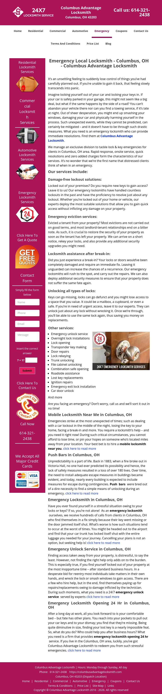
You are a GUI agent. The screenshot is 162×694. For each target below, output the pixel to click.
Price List (93, 43)
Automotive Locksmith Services (27, 155)
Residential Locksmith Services (27, 67)
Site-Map (98, 685)
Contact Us (141, 31)
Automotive (80, 31)
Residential (35, 31)
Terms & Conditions (60, 685)
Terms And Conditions (65, 43)
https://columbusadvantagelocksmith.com (95, 672)
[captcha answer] (31, 360)
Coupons (121, 31)
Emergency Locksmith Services (27, 197)
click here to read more (80, 448)
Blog (108, 43)
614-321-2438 (140, 12)
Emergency (102, 31)
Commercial (58, 31)
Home (18, 31)
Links (111, 685)
